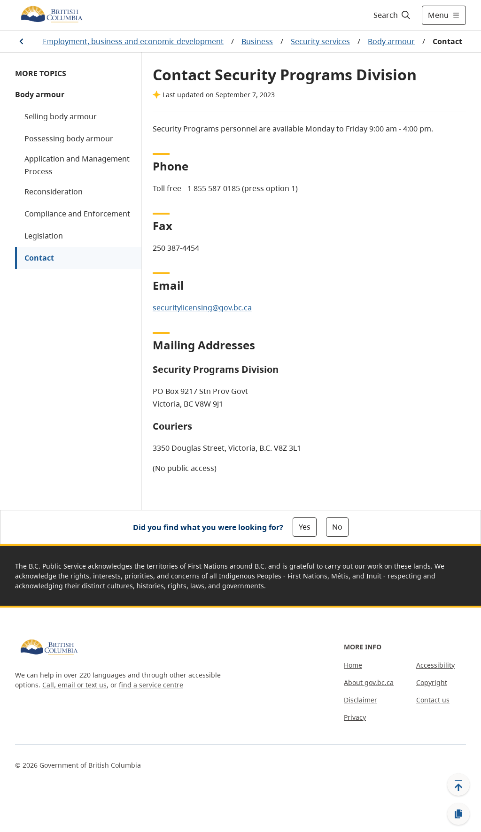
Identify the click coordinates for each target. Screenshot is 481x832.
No (337, 527)
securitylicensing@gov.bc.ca (202, 307)
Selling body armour (60, 116)
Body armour (391, 41)
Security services (320, 41)
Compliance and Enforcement (77, 213)
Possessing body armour (68, 138)
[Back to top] (458, 784)
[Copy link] (458, 814)
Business (257, 41)
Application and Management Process (77, 165)
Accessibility (435, 665)
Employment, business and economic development (133, 41)
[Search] (392, 15)
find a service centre (151, 684)
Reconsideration (53, 191)
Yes (304, 527)
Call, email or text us (74, 684)
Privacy (355, 717)
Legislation (43, 236)
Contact (39, 258)
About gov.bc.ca (369, 682)
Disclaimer (360, 699)
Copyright (431, 682)
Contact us (433, 699)
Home (353, 665)
